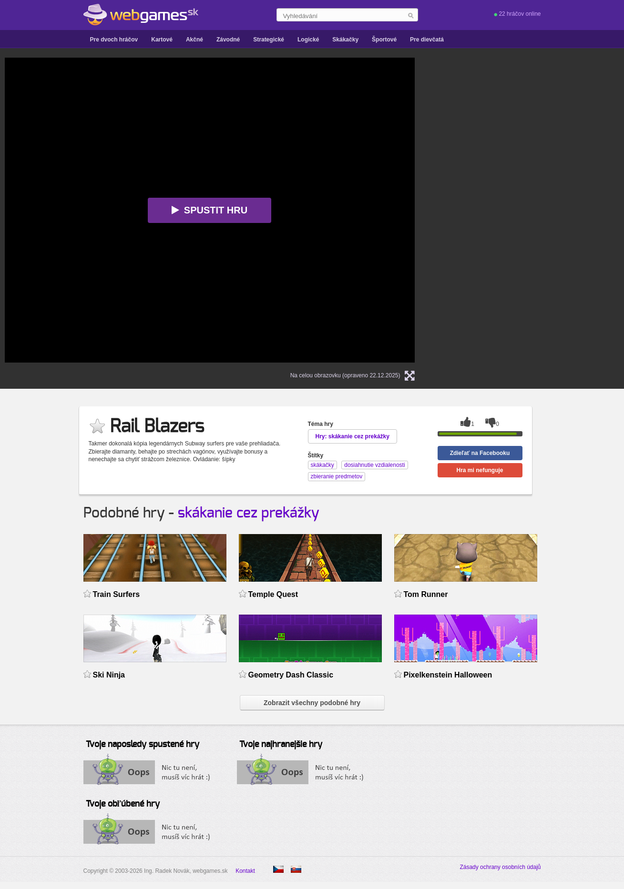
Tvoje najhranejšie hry (280, 744)
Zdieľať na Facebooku (480, 453)
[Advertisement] (548, 200)
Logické (308, 39)
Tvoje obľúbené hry (123, 804)
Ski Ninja (109, 675)
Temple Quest (273, 594)
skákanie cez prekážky (248, 513)
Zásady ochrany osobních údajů (500, 867)
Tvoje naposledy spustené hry (142, 744)
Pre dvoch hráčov (114, 39)
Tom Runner (426, 594)
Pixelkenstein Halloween (448, 675)
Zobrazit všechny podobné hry (312, 703)
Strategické (268, 39)
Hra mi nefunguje (479, 470)
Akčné (194, 39)
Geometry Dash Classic (291, 675)
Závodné (228, 39)
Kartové (162, 39)
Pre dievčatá (427, 39)
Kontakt (245, 871)
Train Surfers (116, 594)
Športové (384, 39)
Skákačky (345, 39)
